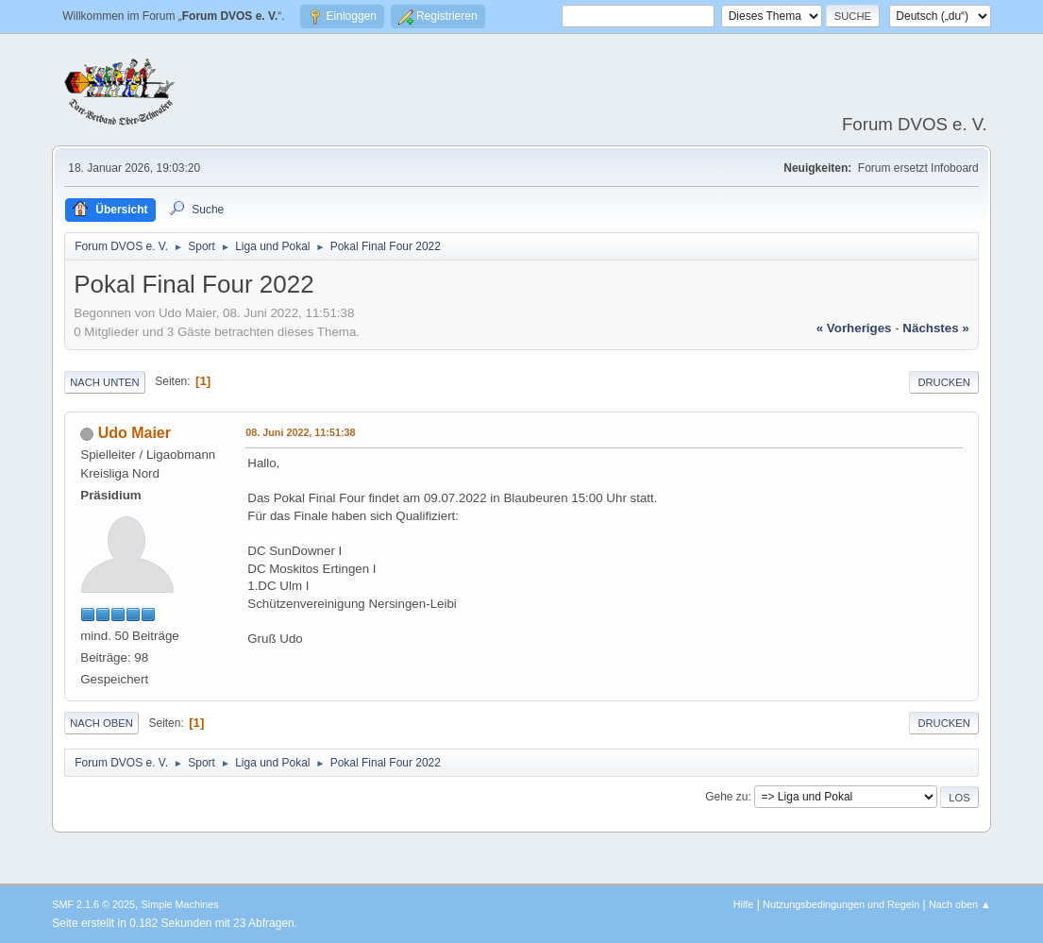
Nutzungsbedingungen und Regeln (841, 904)
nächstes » (935, 328)
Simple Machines (180, 904)
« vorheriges (854, 328)
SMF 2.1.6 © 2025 (93, 904)
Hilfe (743, 904)
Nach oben (101, 723)
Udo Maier (134, 433)
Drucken (943, 382)
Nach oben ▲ (960, 904)
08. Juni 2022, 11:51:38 (300, 432)
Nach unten (104, 382)
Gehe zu (726, 796)
